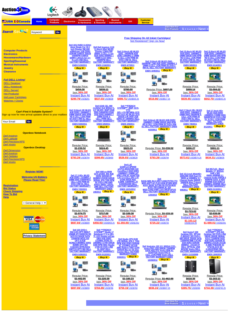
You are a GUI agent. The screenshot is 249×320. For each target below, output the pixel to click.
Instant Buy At (80, 92)
